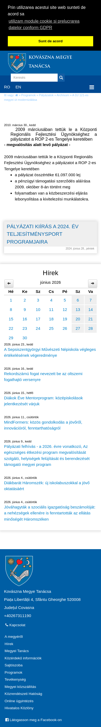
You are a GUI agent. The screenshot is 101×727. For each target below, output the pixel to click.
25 (51, 327)
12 (64, 308)
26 (64, 327)
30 (25, 337)
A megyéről (14, 636)
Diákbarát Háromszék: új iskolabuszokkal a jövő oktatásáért (47, 485)
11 (51, 308)
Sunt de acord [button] (50, 41)
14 (90, 308)
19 (64, 318)
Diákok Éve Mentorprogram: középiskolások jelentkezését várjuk (43, 400)
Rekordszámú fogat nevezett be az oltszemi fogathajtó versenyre (43, 376)
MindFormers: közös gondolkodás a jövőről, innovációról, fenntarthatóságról (43, 424)
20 (78, 318)
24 (38, 327)
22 (11, 327)
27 (78, 327)
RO (7, 86)
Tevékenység (15, 679)
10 (38, 308)
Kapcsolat (15, 624)
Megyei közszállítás (20, 686)
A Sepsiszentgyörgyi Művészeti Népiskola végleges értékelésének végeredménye (50, 351)
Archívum (63, 94)
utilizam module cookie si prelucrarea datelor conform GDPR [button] (44, 24)
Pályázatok (46, 94)
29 (11, 337)
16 (25, 318)
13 (78, 308)
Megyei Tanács (17, 650)
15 (11, 318)
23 (25, 327)
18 (51, 318)
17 (38, 318)
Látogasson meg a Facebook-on (33, 719)
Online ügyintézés (19, 700)
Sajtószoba (14, 665)
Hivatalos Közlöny (19, 707)
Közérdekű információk (23, 657)
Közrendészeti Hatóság (23, 693)
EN (18, 86)
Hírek (9, 643)
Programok (28, 94)
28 (90, 327)
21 (90, 318)
